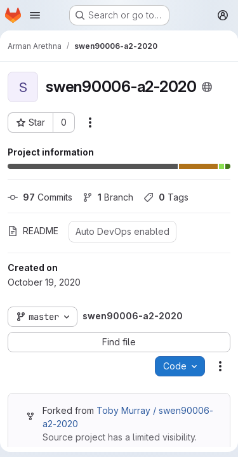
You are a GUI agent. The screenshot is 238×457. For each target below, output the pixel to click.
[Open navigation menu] (35, 15)
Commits (40, 197)
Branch (108, 197)
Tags (165, 197)
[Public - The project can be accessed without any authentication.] (207, 87)
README (33, 230)
